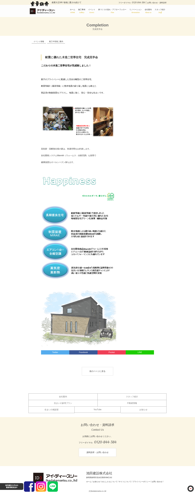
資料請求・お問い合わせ (97, 452)
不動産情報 (132, 405)
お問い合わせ (157, 482)
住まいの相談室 (52, 411)
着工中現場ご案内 (56, 41)
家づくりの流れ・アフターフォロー (112, 11)
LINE (140, 352)
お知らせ (143, 411)
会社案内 (148, 11)
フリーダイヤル (132, 3)
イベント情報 (39, 41)
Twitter (55, 352)
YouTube (98, 411)
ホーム (72, 11)
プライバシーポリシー (141, 482)
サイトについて (125, 482)
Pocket (112, 352)
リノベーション (135, 11)
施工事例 (81, 11)
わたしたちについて (109, 482)
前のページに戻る (97, 371)
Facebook (83, 352)
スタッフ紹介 (160, 11)
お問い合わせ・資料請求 (157, 3)
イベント (91, 11)
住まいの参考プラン (63, 405)
